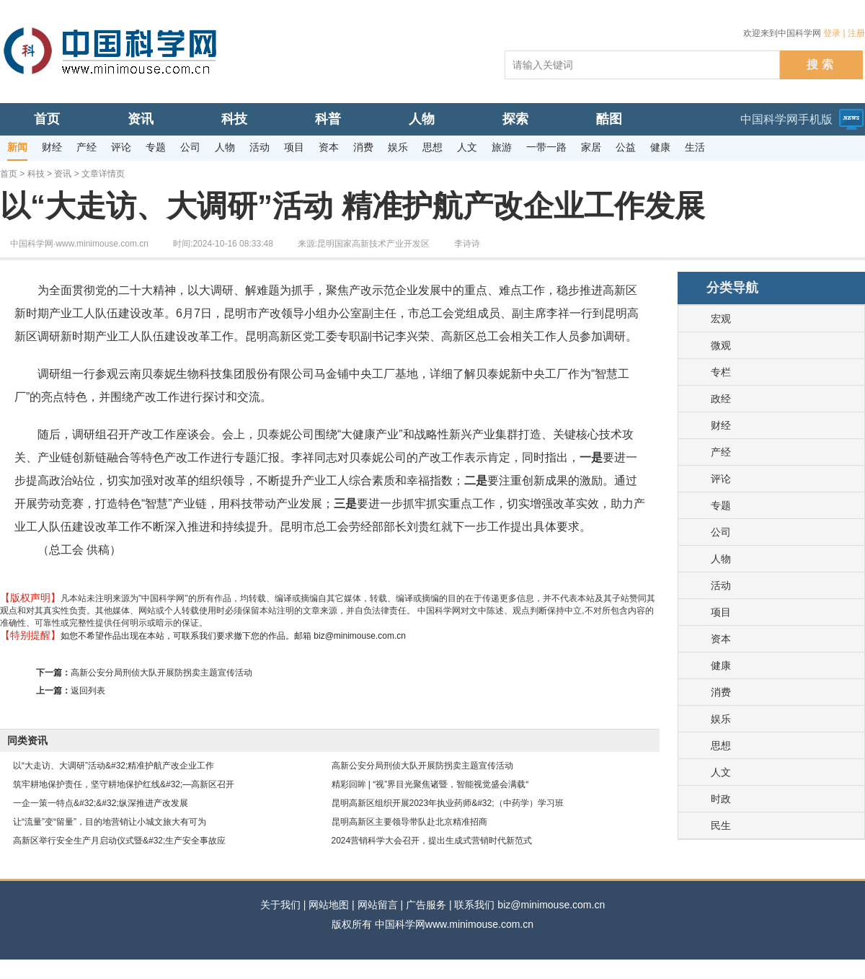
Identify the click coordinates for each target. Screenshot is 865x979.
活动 (721, 585)
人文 (721, 772)
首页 (8, 174)
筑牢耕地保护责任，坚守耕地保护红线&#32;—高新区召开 (123, 784)
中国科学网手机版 (786, 119)
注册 (856, 33)
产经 (721, 452)
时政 (721, 799)
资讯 (62, 174)
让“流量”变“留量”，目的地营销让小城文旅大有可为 (109, 822)
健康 (721, 665)
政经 (721, 398)
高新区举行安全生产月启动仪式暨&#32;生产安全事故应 (119, 841)
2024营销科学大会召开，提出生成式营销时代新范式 (432, 841)
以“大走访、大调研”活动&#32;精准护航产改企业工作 (113, 766)
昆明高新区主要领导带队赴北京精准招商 (409, 822)
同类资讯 (27, 740)
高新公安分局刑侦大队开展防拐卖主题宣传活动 (161, 673)
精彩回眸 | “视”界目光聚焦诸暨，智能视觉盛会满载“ (430, 784)
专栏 (721, 372)
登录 (831, 33)
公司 (721, 532)
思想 (721, 745)
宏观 (721, 318)
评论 (721, 478)
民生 (721, 825)
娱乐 (721, 719)
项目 (721, 612)
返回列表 (88, 691)
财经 (721, 425)
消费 (721, 692)
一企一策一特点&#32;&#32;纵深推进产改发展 (100, 803)
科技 (36, 174)
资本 (721, 638)
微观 (721, 345)
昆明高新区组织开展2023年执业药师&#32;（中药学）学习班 (448, 803)
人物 (721, 558)
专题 (721, 505)
